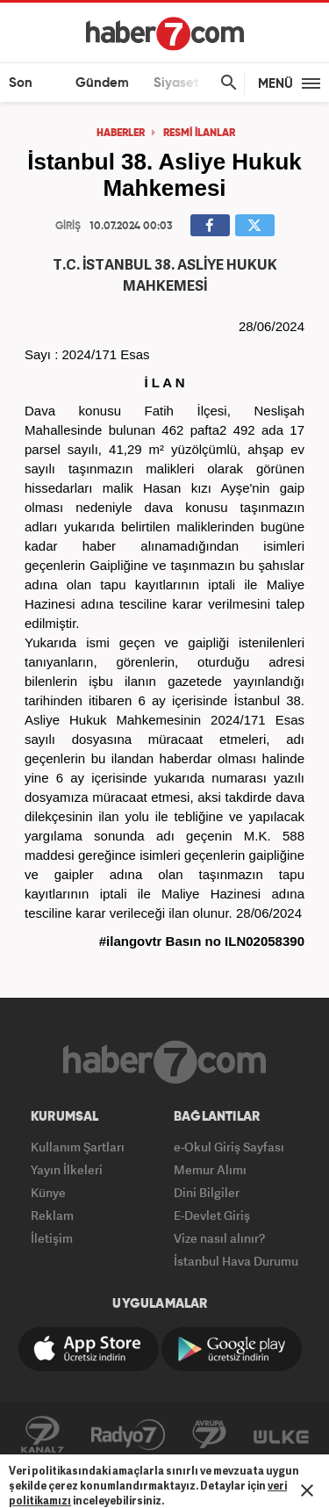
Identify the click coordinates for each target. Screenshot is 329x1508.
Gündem (102, 83)
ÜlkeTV (281, 1435)
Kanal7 (42, 1435)
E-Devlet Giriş (212, 1215)
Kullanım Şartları (78, 1146)
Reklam (52, 1215)
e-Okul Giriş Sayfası (229, 1146)
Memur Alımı (210, 1169)
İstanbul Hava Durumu (236, 1260)
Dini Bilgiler (207, 1192)
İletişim (52, 1238)
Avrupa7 (209, 1435)
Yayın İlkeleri (67, 1169)
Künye (48, 1192)
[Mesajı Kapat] (307, 1490)
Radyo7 (128, 1435)
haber (99, 545)
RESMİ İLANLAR (199, 133)
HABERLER (121, 133)
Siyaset (176, 83)
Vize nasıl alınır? (219, 1238)
